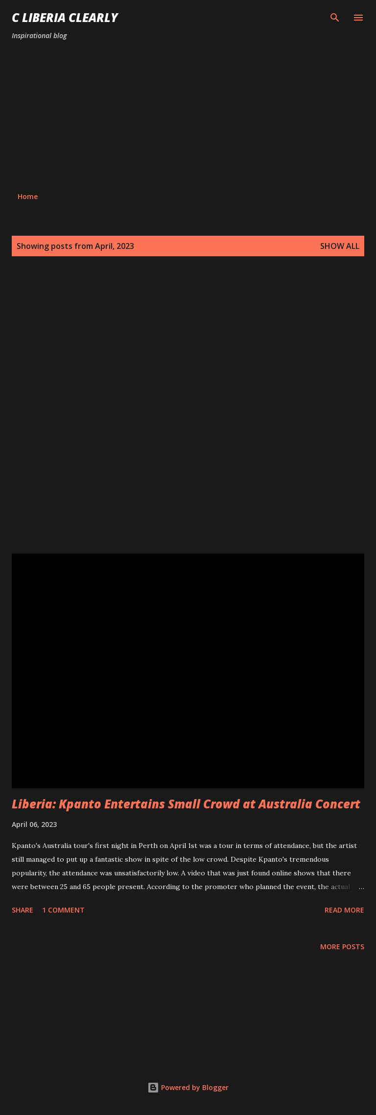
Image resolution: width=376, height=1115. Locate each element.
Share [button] (22, 909)
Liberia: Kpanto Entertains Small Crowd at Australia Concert (186, 804)
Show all (339, 246)
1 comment (63, 909)
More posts (342, 946)
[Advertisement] (188, 116)
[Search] (335, 17)
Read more (344, 909)
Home (28, 196)
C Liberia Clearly (65, 17)
